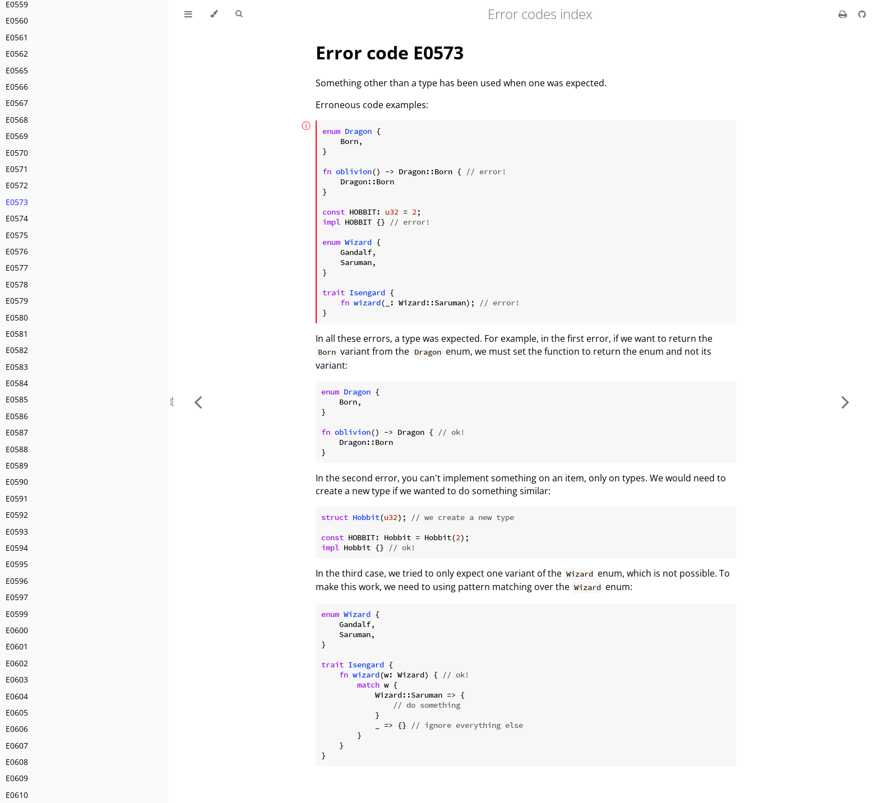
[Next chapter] (845, 401)
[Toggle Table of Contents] (188, 14)
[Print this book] (844, 14)
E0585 (17, 399)
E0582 (17, 350)
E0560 (17, 20)
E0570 (17, 152)
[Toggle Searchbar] (238, 14)
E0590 (17, 481)
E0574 (17, 218)
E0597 (17, 597)
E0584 (17, 383)
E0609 (17, 778)
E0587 (17, 432)
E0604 (17, 696)
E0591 (17, 498)
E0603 (17, 679)
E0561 (17, 37)
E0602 (17, 663)
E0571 (17, 169)
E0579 (17, 300)
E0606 (17, 728)
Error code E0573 (390, 52)
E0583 (17, 366)
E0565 (17, 70)
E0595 (17, 564)
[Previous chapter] (198, 401)
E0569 (17, 136)
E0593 (17, 531)
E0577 (17, 267)
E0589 (17, 465)
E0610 (17, 795)
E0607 (17, 745)
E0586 (17, 416)
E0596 (17, 580)
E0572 (17, 185)
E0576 (17, 251)
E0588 (17, 449)
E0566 (17, 86)
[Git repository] (862, 14)
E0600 (17, 630)
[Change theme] (213, 14)
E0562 (17, 53)
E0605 (17, 712)
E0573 (17, 202)
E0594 (17, 547)
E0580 (17, 317)
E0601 (17, 646)
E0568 (17, 119)
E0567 (17, 103)
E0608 (17, 761)
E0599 (17, 614)
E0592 (17, 514)
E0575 (17, 235)
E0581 (17, 333)
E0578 (17, 284)
